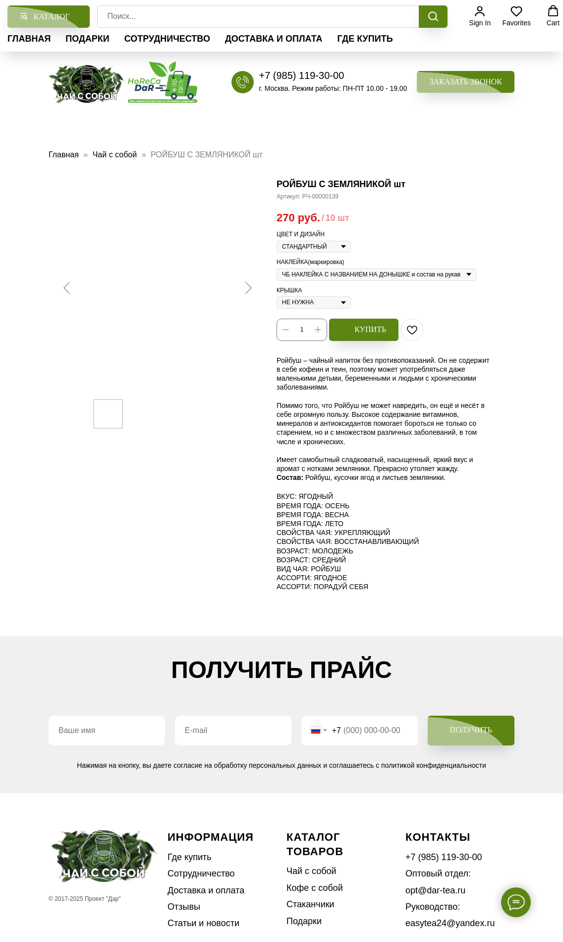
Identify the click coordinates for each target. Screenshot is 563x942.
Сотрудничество (167, 39)
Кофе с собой (314, 888)
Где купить (365, 39)
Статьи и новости (203, 923)
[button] (465, 82)
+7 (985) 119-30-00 (301, 75)
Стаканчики (310, 904)
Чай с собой (116, 154)
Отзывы (184, 907)
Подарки (87, 39)
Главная (29, 39)
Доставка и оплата (274, 39)
